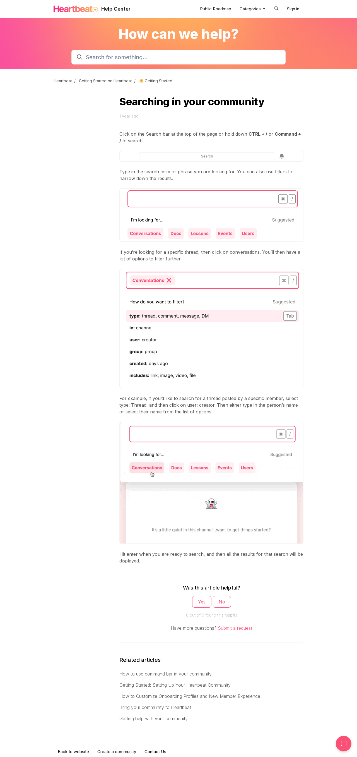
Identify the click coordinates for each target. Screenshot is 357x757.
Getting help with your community (153, 718)
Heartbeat (63, 80)
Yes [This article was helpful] (202, 602)
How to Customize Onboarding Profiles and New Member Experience (189, 696)
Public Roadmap (215, 8)
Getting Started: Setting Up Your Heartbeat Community (175, 685)
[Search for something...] (178, 57)
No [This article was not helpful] (222, 602)
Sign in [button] (293, 8)
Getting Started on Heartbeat (105, 80)
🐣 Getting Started (155, 80)
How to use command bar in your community (165, 674)
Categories (253, 8)
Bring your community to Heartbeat (155, 707)
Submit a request (235, 628)
